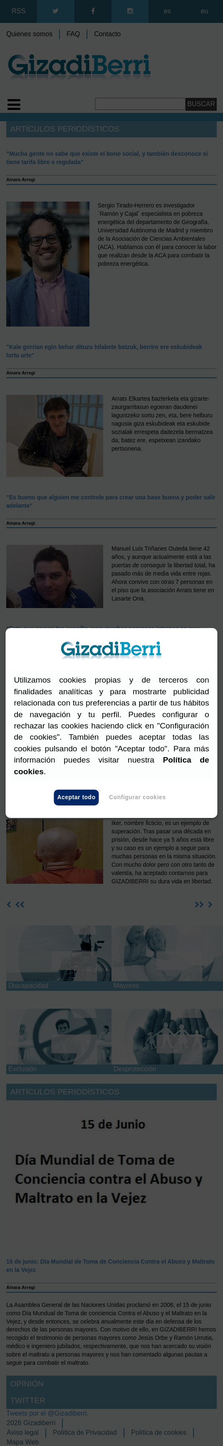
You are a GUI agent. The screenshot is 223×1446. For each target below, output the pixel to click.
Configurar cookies (137, 797)
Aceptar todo (76, 797)
